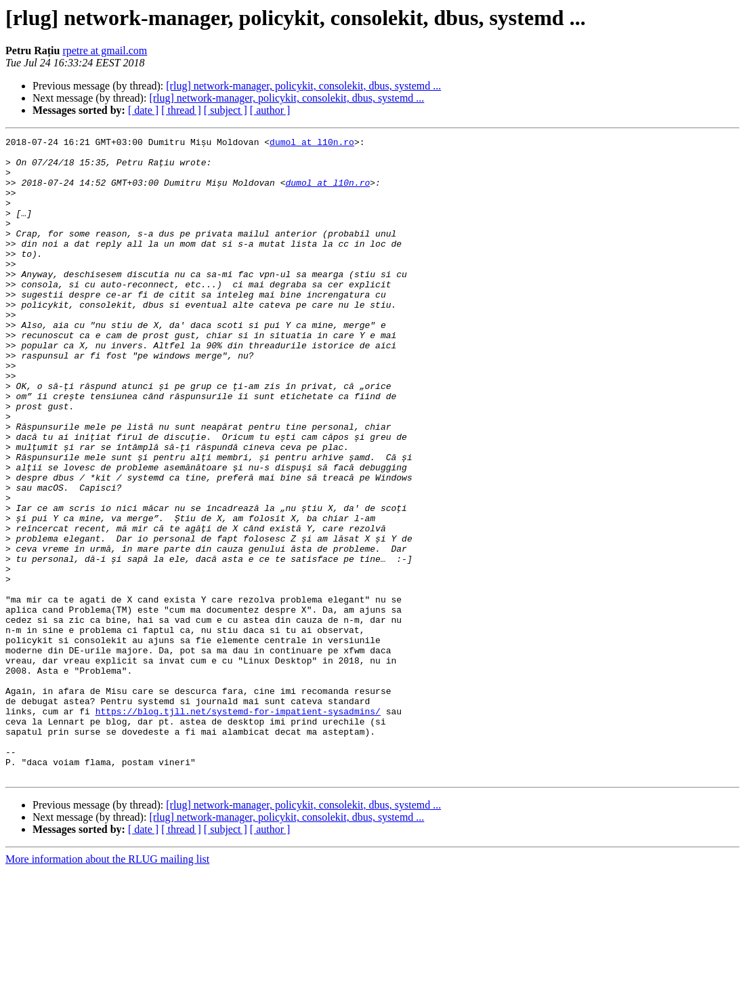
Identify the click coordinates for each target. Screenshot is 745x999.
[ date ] (143, 110)
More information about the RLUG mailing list (107, 987)
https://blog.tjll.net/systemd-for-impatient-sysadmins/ (238, 827)
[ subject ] (225, 110)
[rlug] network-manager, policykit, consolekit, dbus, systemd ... (303, 85)
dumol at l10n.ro (312, 144)
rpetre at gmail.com (104, 50)
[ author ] (270, 110)
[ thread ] (181, 110)
